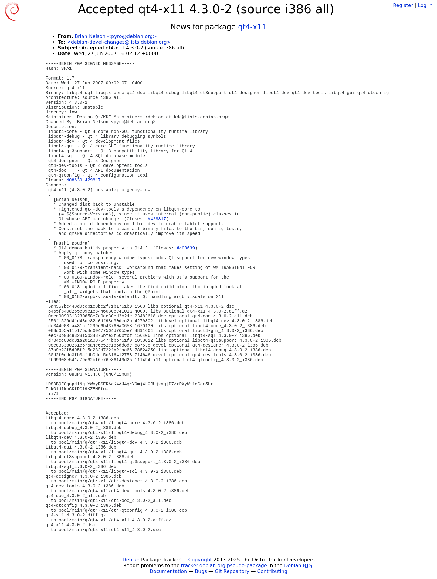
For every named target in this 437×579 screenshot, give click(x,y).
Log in (425, 5)
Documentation (168, 571)
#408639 (186, 248)
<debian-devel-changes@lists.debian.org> (119, 42)
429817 (93, 180)
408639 (74, 180)
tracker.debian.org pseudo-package (224, 565)
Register (403, 5)
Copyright (200, 560)
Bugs (201, 571)
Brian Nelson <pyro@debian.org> (116, 36)
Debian (131, 560)
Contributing (272, 571)
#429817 (157, 219)
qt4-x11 (252, 27)
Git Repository (232, 571)
